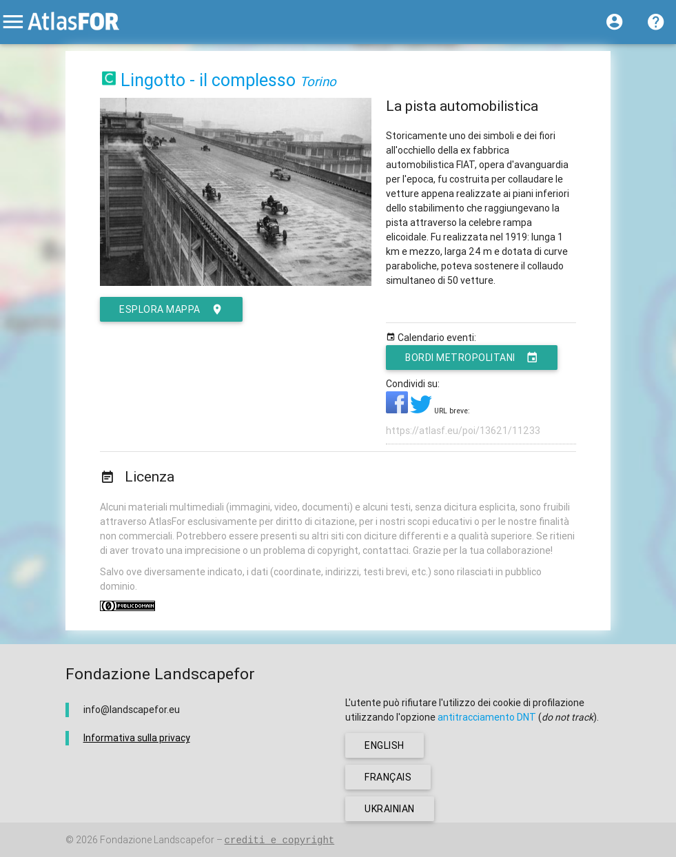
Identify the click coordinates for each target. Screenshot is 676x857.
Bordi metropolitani (471, 357)
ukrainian (390, 809)
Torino (318, 81)
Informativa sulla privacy (136, 738)
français (388, 777)
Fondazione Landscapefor (157, 840)
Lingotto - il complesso (208, 80)
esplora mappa (171, 309)
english (384, 745)
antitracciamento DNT (487, 717)
